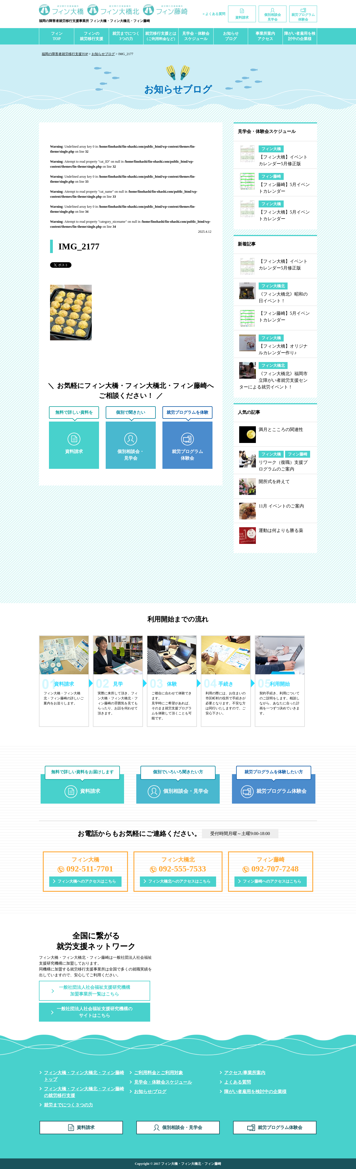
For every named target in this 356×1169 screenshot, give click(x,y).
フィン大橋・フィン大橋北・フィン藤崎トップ (84, 1076)
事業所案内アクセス (265, 36)
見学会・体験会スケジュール (195, 36)
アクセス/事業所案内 (244, 1072)
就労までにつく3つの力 (126, 36)
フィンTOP (57, 36)
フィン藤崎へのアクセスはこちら (272, 881)
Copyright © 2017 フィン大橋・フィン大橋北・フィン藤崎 (178, 1164)
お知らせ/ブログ (150, 1091)
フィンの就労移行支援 (91, 36)
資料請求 (81, 1127)
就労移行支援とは (161, 36)
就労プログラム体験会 (274, 1128)
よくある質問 (237, 1082)
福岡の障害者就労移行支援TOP (65, 54)
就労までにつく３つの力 (68, 1105)
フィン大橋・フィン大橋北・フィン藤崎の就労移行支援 (84, 1092)
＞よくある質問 (213, 14)
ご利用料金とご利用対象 (158, 1072)
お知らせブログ (231, 36)
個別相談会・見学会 (178, 1128)
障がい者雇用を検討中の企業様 (299, 36)
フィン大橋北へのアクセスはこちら (179, 881)
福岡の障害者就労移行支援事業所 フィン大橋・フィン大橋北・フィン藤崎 (94, 21)
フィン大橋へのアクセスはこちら (87, 881)
